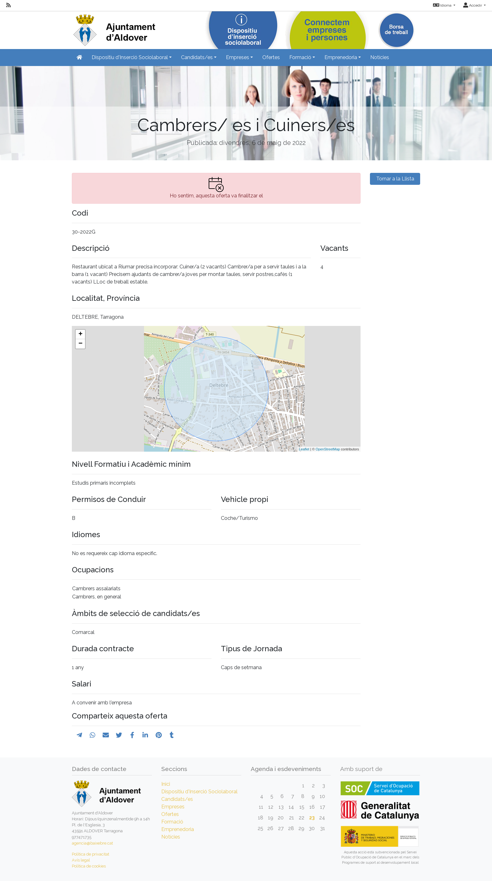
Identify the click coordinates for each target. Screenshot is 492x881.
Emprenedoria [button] (340, 57)
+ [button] (80, 334)
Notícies (379, 57)
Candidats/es (177, 799)
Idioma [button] (442, 5)
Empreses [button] (237, 57)
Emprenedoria (177, 829)
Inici (165, 784)
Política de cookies (89, 866)
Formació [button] (300, 57)
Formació (172, 822)
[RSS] (8, 5)
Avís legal (81, 860)
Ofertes (271, 57)
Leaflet (304, 449)
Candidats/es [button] (197, 57)
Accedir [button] (473, 5)
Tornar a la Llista (395, 179)
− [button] (80, 344)
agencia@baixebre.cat (92, 843)
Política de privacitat (90, 854)
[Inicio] (113, 28)
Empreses (172, 807)
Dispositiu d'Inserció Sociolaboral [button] (130, 57)
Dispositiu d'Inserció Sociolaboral (199, 792)
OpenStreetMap (328, 449)
